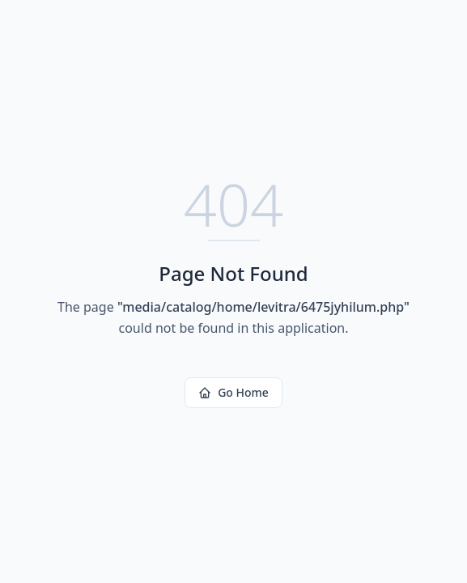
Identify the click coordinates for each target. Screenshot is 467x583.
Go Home (233, 392)
